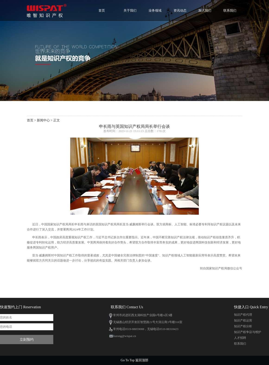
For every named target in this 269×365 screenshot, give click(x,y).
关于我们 (129, 10)
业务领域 (155, 10)
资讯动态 (180, 10)
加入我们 (204, 10)
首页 (101, 10)
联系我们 (229, 10)
